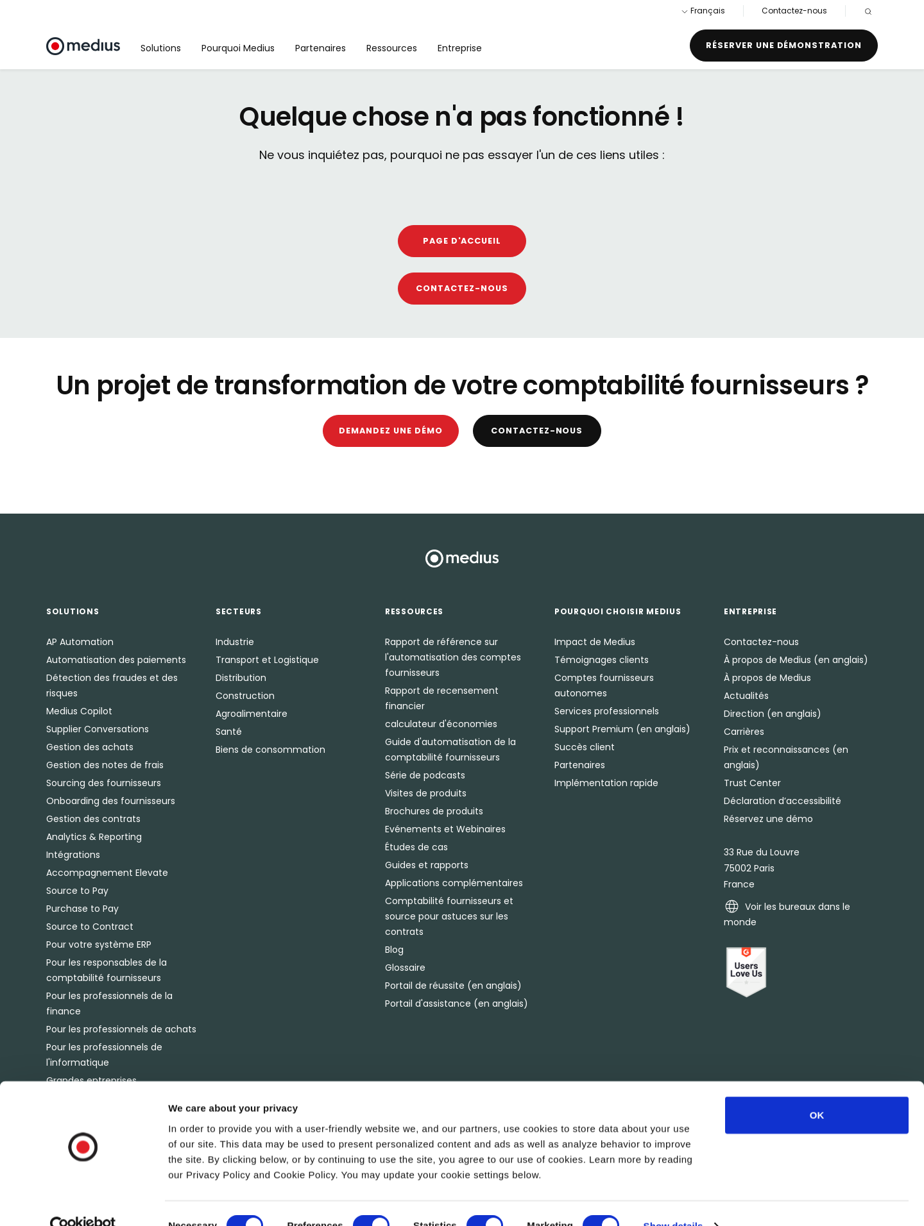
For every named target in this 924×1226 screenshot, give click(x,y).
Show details (673, 1200)
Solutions (161, 48)
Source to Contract (89, 926)
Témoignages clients (601, 659)
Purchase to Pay (82, 908)
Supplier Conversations (97, 729)
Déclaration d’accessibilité (782, 800)
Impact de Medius (594, 641)
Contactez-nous (794, 10)
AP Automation (80, 641)
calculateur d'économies (441, 724)
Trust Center (752, 783)
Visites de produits (425, 793)
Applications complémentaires (454, 883)
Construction (245, 695)
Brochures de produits (434, 811)
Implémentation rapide (606, 783)
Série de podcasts (425, 775)
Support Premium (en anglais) (622, 729)
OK (817, 1089)
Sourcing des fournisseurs (103, 783)
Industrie (235, 641)
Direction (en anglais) (772, 713)
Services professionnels (606, 711)
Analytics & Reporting (94, 836)
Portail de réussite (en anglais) (453, 985)
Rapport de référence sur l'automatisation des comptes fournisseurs (453, 657)
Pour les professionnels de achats (121, 1029)
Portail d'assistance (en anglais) (456, 1003)
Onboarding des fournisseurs (110, 800)
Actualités (746, 695)
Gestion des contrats (93, 818)
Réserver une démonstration (784, 45)
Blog (394, 949)
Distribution (241, 677)
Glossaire (405, 967)
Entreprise (460, 48)
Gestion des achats (89, 747)
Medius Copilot (79, 711)
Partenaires (320, 48)
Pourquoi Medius (238, 48)
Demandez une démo (390, 430)
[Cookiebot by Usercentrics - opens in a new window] (83, 1201)
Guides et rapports (426, 865)
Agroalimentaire (251, 713)
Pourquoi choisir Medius (617, 611)
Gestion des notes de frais (105, 765)
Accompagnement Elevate (107, 872)
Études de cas (416, 847)
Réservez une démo (768, 818)
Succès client (584, 747)
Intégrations (73, 854)
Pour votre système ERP (98, 944)
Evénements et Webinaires (445, 829)
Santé (229, 731)
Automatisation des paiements (116, 659)
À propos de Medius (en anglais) (796, 659)
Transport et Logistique (267, 659)
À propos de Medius (767, 677)
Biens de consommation (270, 749)
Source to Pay (77, 890)
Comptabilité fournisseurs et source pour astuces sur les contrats (449, 916)
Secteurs (239, 611)
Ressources (391, 48)
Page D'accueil (462, 240)
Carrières (744, 731)
